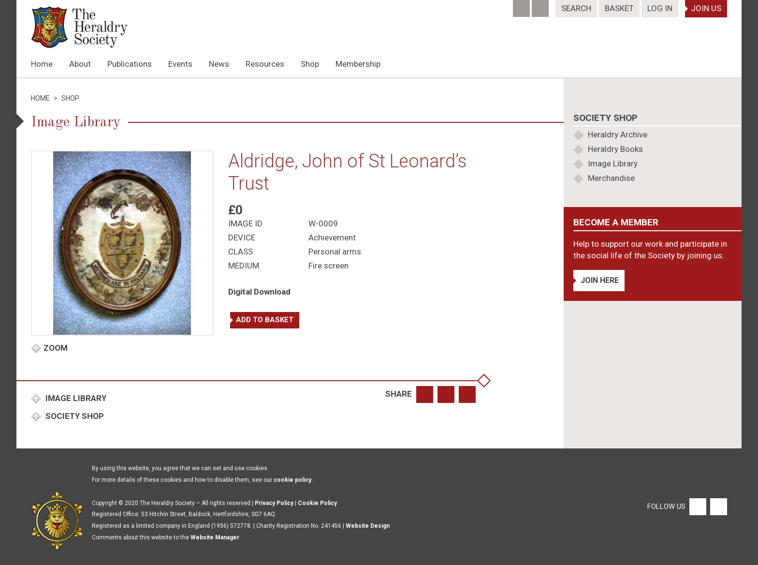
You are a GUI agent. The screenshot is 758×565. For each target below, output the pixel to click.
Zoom (56, 348)
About (80, 64)
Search (576, 8)
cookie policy (292, 479)
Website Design (368, 525)
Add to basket (264, 319)
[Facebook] (522, 5)
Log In (659, 8)
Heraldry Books (615, 149)
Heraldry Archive (617, 134)
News (219, 64)
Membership (357, 64)
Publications (129, 64)
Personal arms (334, 251)
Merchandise (611, 178)
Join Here (600, 280)
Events (180, 64)
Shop (310, 64)
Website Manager (214, 537)
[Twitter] (541, 5)
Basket (619, 8)
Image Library (75, 398)
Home (42, 64)
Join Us (706, 8)
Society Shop (74, 416)
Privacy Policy (274, 503)
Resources (265, 64)
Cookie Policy (317, 503)
